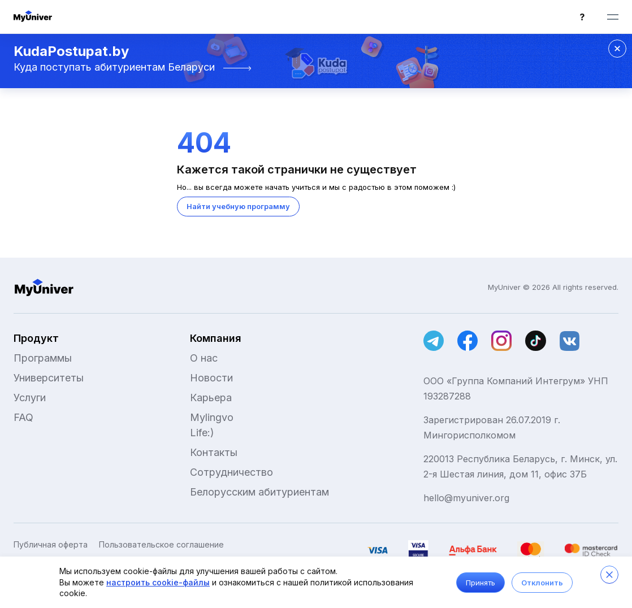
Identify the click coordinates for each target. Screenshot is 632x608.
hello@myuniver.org (466, 497)
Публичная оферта (51, 544)
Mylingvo (211, 417)
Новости (211, 378)
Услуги (30, 397)
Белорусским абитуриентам (259, 492)
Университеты (49, 378)
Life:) (202, 432)
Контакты (213, 452)
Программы (43, 358)
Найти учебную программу (238, 206)
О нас (204, 358)
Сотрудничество (231, 472)
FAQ (23, 417)
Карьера (211, 397)
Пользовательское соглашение (161, 544)
